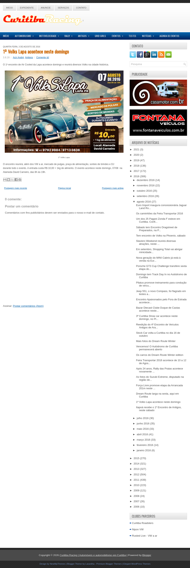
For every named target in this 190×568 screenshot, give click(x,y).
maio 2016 (143, 428)
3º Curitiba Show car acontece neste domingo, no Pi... (157, 317)
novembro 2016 (146, 185)
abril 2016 (143, 434)
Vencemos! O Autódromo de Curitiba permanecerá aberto (157, 348)
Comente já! (42, 57)
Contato (81, 8)
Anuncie (46, 8)
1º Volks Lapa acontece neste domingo (36, 51)
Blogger (146, 555)
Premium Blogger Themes (109, 564)
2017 (137, 171)
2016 (137, 176)
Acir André (18, 57)
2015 (137, 458)
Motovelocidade (50, 35)
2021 (137, 149)
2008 (137, 496)
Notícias (149, 35)
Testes (132, 36)
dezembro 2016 (146, 180)
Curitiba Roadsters (142, 523)
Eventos (119, 35)
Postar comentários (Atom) (28, 305)
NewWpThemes (57, 564)
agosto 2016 (144, 201)
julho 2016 (143, 418)
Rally (70, 35)
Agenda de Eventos (169, 36)
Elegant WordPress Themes (136, 564)
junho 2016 (143, 423)
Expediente (27, 8)
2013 (137, 468)
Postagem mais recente (15, 188)
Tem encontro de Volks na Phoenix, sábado (160, 235)
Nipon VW (138, 529)
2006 (137, 506)
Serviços (63, 8)
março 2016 (144, 439)
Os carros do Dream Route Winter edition (159, 354)
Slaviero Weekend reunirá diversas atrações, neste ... (156, 242)
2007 (137, 501)
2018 (137, 165)
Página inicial (64, 188)
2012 (137, 474)
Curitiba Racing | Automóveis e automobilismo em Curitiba (93, 555)
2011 (137, 479)
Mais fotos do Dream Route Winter (155, 341)
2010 (137, 485)
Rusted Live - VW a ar (144, 535)
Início (9, 8)
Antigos (85, 35)
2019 (137, 160)
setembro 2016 (146, 196)
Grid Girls (100, 36)
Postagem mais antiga (113, 188)
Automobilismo (25, 35)
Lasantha (90, 564)
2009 (137, 490)
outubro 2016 (145, 190)
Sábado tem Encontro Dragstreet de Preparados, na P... (156, 229)
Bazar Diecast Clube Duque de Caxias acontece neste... (158, 309)
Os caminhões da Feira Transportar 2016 (159, 213)
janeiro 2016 (144, 450)
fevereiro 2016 (145, 445)
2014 (137, 463)
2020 (137, 154)
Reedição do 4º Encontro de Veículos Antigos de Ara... (157, 326)
